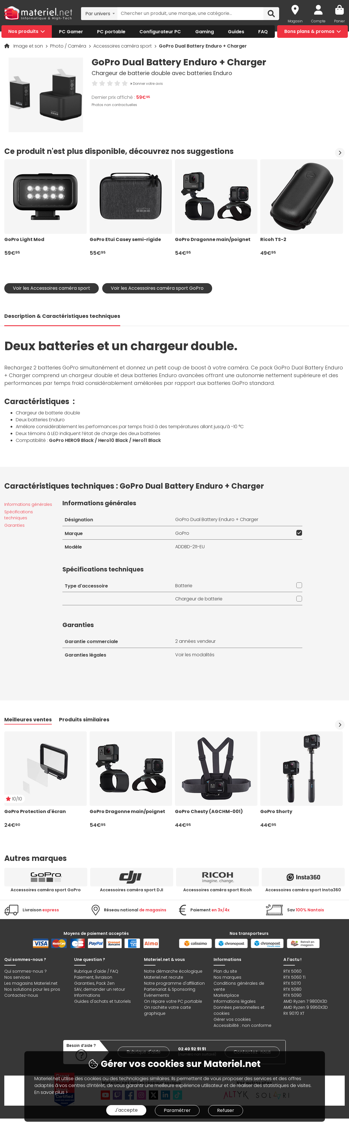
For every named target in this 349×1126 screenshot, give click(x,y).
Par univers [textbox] (97, 13)
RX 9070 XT (293, 1013)
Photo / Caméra (68, 46)
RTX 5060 (292, 971)
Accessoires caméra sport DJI (131, 890)
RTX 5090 (292, 995)
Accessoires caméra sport (123, 46)
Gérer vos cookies (232, 1019)
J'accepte (126, 1110)
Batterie (183, 585)
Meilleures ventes (28, 719)
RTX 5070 (292, 983)
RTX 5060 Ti (294, 977)
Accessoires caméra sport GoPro (46, 890)
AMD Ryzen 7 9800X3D (305, 1001)
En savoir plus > (51, 1092)
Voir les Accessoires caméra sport (51, 288)
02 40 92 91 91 (192, 1049)
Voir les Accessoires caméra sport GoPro (157, 288)
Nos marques (227, 977)
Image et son (28, 46)
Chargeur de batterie (198, 599)
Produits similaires (84, 719)
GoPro (182, 533)
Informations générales (28, 504)
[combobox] (99, 13)
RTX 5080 (292, 989)
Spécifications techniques (18, 515)
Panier (339, 21)
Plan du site (225, 971)
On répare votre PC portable (173, 1001)
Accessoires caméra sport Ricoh (217, 890)
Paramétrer (177, 1110)
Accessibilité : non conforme (242, 1025)
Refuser (225, 1110)
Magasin (295, 21)
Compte (318, 21)
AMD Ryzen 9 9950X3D (305, 1007)
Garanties (14, 525)
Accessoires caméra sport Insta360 (303, 890)
